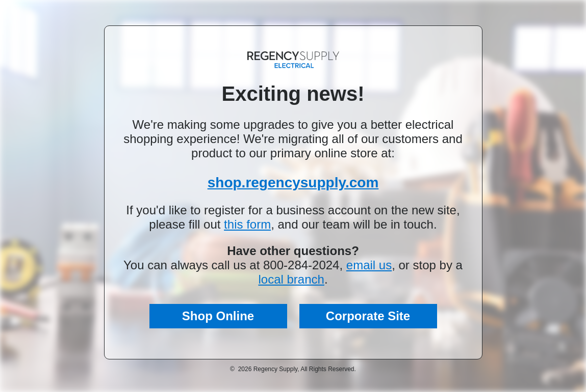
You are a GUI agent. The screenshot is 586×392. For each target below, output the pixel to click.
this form (247, 224)
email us (369, 265)
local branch (291, 279)
